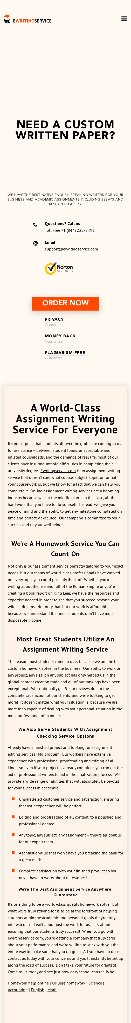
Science (95, 983)
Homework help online (28, 983)
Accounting (18, 989)
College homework (68, 983)
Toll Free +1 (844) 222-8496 (70, 230)
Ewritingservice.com (58, 470)
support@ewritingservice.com (71, 249)
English (37, 989)
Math (52, 989)
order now (65, 303)
